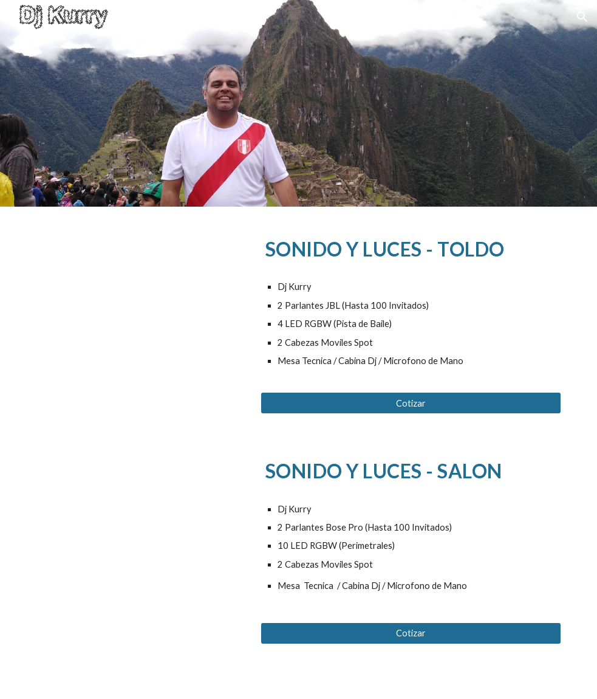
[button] (582, 17)
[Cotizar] (411, 403)
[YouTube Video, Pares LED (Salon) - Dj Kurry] (141, 502)
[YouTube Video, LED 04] (141, 280)
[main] (411, 246)
